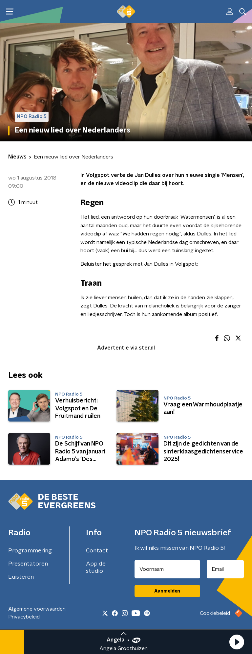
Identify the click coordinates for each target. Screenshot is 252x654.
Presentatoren (28, 564)
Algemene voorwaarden (37, 609)
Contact (97, 551)
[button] (236, 641)
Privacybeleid (24, 616)
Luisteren (21, 577)
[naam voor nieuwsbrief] (167, 569)
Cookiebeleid (215, 613)
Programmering (30, 551)
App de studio (96, 567)
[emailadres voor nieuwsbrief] (225, 569)
